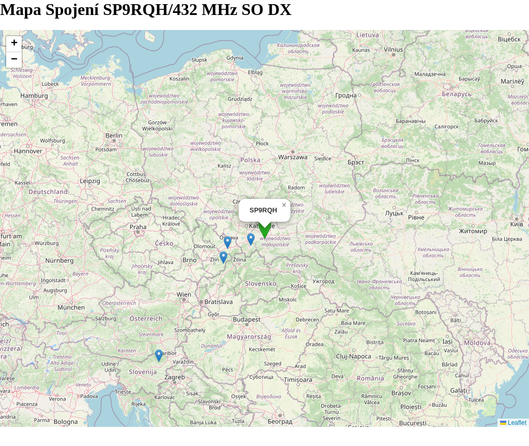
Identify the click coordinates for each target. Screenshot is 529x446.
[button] (264, 228)
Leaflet (513, 422)
